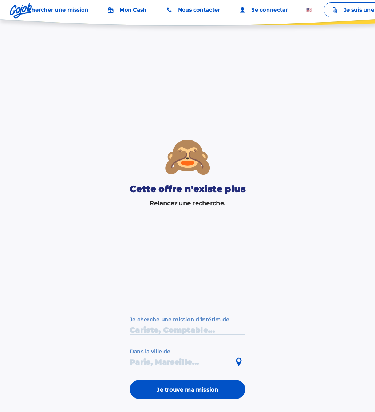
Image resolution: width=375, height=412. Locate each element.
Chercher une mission (51, 9)
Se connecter (263, 9)
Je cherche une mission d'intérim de (179, 319)
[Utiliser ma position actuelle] (238, 362)
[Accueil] (20, 10)
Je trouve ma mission (187, 389)
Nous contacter (192, 9)
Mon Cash (126, 9)
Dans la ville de (150, 351)
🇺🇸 (309, 10)
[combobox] (187, 357)
